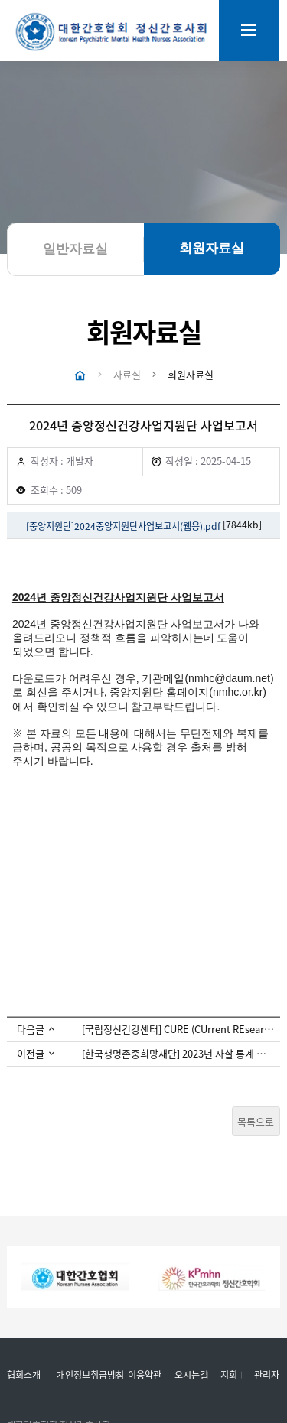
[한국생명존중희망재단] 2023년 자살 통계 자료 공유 (178, 1054)
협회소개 (24, 1375)
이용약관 (144, 1375)
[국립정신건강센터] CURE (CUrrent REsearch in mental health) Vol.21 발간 (178, 1029)
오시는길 (191, 1375)
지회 (228, 1375)
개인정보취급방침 (90, 1375)
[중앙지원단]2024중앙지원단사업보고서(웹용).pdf (123, 526)
